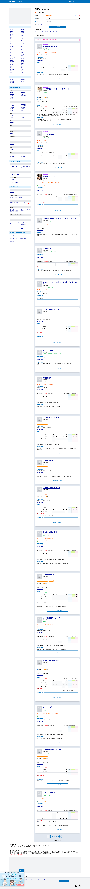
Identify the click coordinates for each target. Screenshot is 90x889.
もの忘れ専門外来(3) (13, 166)
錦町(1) (11, 55)
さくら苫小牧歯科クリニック (51, 309)
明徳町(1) (22, 67)
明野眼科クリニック (49, 176)
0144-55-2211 (40, 257)
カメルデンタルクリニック (51, 417)
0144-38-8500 (40, 60)
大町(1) (22, 34)
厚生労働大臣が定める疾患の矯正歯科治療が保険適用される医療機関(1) (14, 210)
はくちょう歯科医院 (49, 350)
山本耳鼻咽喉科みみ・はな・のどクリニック (56, 89)
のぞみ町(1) (23, 57)
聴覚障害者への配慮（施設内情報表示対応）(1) (18, 240)
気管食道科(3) (23, 138)
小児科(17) (12, 122)
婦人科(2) (11, 117)
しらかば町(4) (23, 43)
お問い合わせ (32, 879)
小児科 (54, 31)
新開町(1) (11, 44)
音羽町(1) (11, 35)
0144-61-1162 (40, 190)
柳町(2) (11, 70)
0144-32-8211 (40, 675)
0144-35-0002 (40, 764)
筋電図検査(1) (12, 192)
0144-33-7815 (40, 148)
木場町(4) (22, 38)
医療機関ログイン (75, 881)
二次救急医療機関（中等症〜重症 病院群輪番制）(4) (24, 223)
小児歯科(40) (23, 156)
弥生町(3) (22, 70)
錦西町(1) (11, 40)
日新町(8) (22, 55)
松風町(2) (22, 63)
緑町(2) (22, 64)
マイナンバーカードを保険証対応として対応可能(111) (25, 227)
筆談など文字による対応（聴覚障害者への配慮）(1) (18, 238)
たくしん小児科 (47, 707)
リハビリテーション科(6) (14, 105)
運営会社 (26, 879)
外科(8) (11, 104)
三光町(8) (22, 41)
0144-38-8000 (40, 502)
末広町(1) (22, 46)
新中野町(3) (12, 46)
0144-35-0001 (40, 589)
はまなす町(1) (23, 58)
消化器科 (50, 31)
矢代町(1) (22, 69)
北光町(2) (22, 61)
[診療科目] (63, 18)
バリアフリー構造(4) (13, 235)
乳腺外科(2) (23, 117)
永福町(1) (22, 32)
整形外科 (42, 31)
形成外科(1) (12, 107)
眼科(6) (11, 133)
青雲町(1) (11, 49)
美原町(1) (11, 66)
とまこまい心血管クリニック (51, 488)
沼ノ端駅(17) (12, 82)
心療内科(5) (12, 149)
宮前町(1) (22, 66)
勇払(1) (11, 72)
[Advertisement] (20, 16)
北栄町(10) (12, 61)
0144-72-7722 (40, 103)
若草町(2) (22, 72)
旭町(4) (11, 31)
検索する (57, 26)
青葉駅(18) (12, 81)
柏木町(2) (11, 37)
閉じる (21, 870)
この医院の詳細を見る (57, 78)
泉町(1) (22, 31)
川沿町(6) (11, 38)
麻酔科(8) (22, 110)
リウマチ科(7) (23, 105)
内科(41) (11, 92)
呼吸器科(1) (12, 94)
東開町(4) (22, 52)
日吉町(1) (11, 60)
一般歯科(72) (12, 154)
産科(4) (22, 115)
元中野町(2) (12, 69)
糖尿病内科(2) (23, 95)
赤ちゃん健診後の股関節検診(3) (15, 216)
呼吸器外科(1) (12, 110)
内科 (36, 31)
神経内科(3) (12, 97)
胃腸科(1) (11, 95)
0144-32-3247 (40, 389)
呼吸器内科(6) (23, 92)
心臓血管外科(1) (23, 108)
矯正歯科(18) (12, 156)
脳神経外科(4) (12, 108)
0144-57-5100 (40, 429)
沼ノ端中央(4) (12, 57)
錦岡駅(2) (11, 79)
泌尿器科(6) (12, 144)
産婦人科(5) (12, 115)
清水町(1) (11, 43)
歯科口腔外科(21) (24, 154)
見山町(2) (11, 67)
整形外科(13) (23, 104)
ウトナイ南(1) (12, 32)
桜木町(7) (11, 41)
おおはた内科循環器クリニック (52, 46)
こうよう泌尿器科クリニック (51, 618)
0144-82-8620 (40, 632)
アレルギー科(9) (23, 97)
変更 (76, 15)
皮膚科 (39, 31)
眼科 (57, 31)
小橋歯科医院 (47, 248)
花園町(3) (11, 58)
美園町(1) (11, 64)
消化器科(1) (23, 94)
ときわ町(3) (12, 54)
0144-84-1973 (40, 546)
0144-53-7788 (40, 721)
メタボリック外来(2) (13, 168)
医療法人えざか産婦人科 (50, 532)
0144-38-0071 (40, 321)
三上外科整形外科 (48, 134)
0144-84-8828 (40, 359)
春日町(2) (22, 37)
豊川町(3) (22, 54)
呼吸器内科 (46, 31)
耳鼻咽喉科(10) (12, 138)
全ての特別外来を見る (14, 182)
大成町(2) (22, 49)
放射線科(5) (12, 98)
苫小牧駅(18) (23, 81)
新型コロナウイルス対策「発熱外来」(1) (17, 197)
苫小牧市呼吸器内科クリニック (52, 749)
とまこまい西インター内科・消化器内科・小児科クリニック (60, 283)
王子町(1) (11, 34)
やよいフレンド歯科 (49, 792)
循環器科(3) (23, 107)
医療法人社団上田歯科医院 (51, 660)
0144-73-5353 (40, 230)
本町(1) (11, 63)
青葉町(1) (11, 29)
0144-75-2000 (40, 806)
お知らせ (38, 879)
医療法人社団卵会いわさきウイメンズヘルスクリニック (59, 218)
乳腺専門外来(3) (12, 179)
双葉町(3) (22, 60)
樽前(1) (11, 52)
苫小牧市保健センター (49, 574)
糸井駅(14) (23, 79)
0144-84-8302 (40, 472)
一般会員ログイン (64, 881)
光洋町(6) (22, 40)
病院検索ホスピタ (20, 1)
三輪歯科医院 (47, 378)
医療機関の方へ (71, 1)
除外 (79, 15)
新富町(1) (22, 44)
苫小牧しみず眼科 (48, 460)
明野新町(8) (23, 29)
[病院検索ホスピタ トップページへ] (13, 1)
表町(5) (22, 35)
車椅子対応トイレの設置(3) (14, 241)
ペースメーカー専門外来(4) (14, 174)
